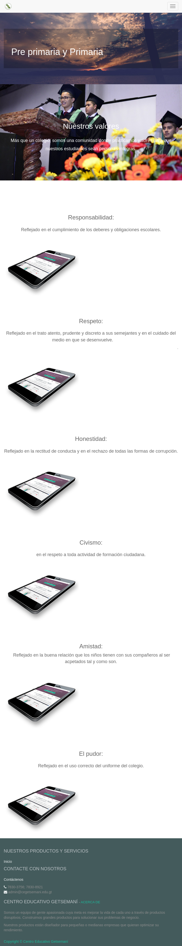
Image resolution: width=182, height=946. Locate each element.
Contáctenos (13, 880)
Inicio (8, 862)
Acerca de (90, 902)
